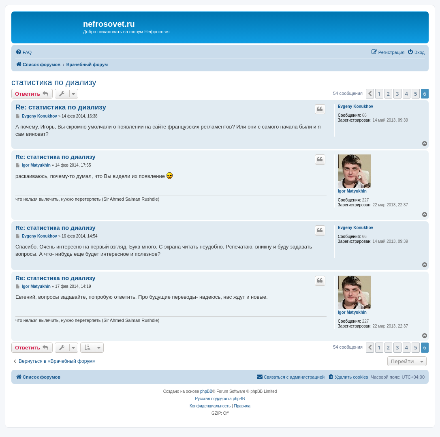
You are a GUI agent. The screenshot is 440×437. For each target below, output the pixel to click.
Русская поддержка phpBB (220, 398)
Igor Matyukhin (352, 191)
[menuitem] (23, 52)
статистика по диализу (53, 82)
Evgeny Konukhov (355, 106)
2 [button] (388, 93)
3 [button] (397, 93)
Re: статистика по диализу (60, 107)
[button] (370, 94)
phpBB (206, 391)
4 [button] (406, 93)
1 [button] (379, 93)
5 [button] (415, 93)
